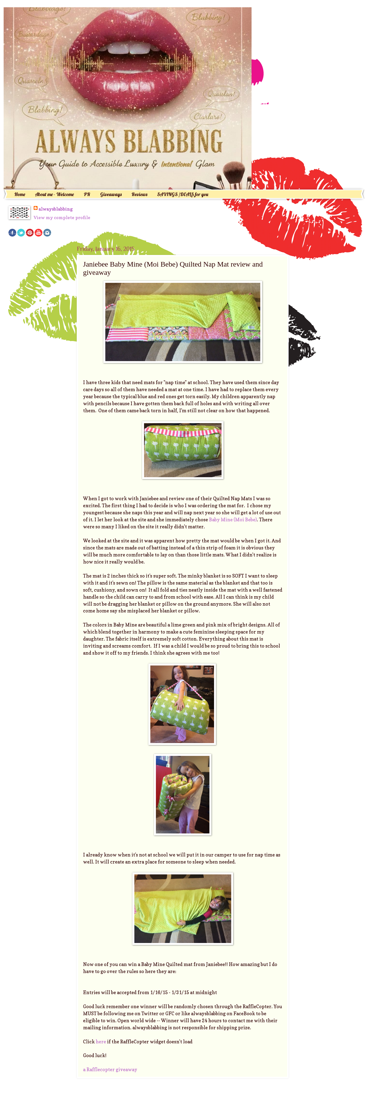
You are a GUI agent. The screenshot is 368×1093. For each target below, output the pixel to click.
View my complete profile (62, 217)
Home (19, 194)
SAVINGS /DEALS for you (182, 194)
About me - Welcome (54, 194)
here (101, 1042)
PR (87, 194)
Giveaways (111, 194)
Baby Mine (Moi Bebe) (232, 520)
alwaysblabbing (55, 209)
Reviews (139, 194)
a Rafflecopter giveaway (110, 1069)
